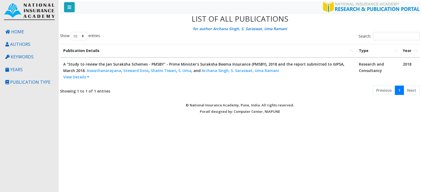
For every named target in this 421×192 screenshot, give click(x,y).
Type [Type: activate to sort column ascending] (363, 50)
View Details (76, 76)
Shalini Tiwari (163, 70)
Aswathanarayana (104, 70)
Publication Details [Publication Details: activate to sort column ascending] (81, 50)
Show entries (80, 36)
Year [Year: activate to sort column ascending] (407, 50)
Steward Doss (136, 70)
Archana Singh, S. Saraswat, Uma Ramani (240, 70)
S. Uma (184, 70)
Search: (389, 36)
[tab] (207, 77)
